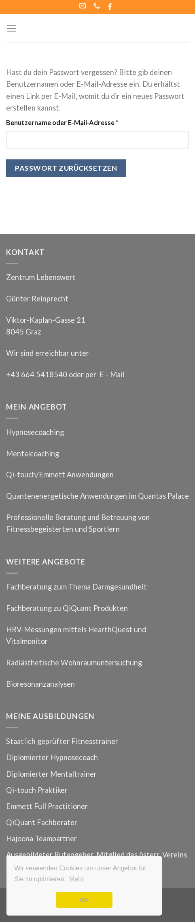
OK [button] (84, 900)
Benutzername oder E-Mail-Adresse (62, 122)
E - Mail (112, 374)
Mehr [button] (76, 879)
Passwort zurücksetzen (66, 168)
